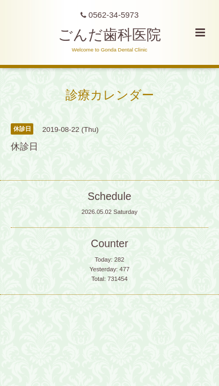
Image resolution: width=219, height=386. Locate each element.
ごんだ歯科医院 (109, 35)
